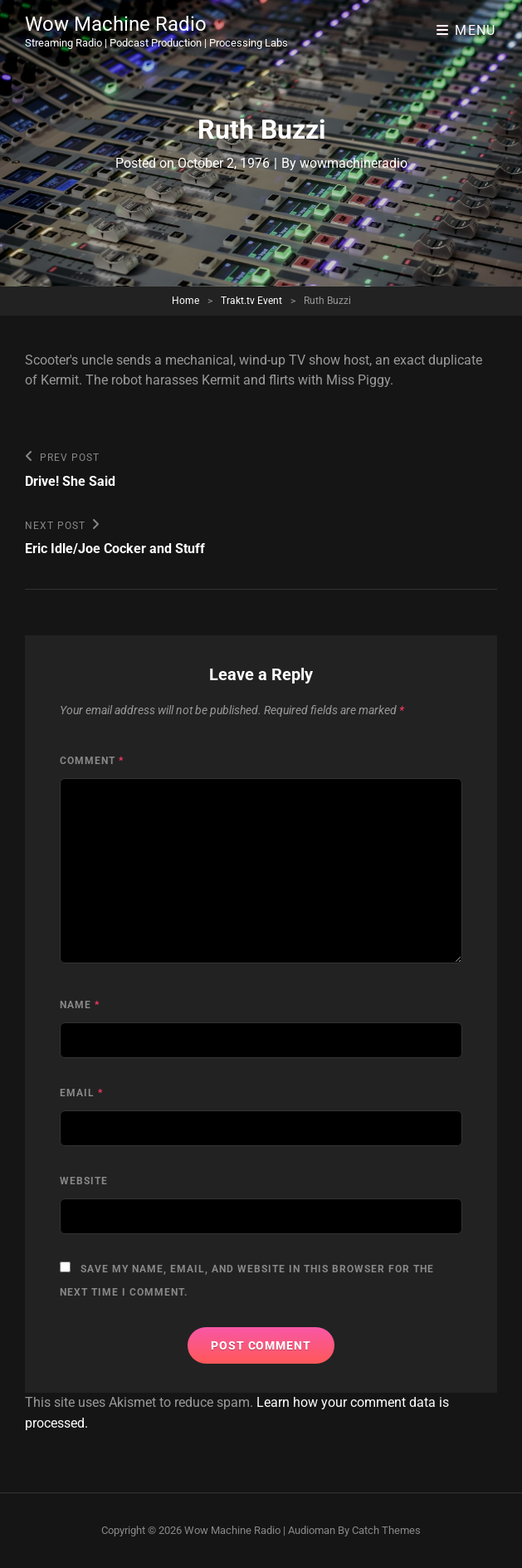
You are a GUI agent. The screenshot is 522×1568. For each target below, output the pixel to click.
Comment (92, 761)
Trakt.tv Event (251, 300)
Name (80, 1005)
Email (81, 1093)
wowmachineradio (353, 163)
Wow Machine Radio (116, 24)
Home (185, 300)
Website (84, 1181)
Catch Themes (386, 1530)
